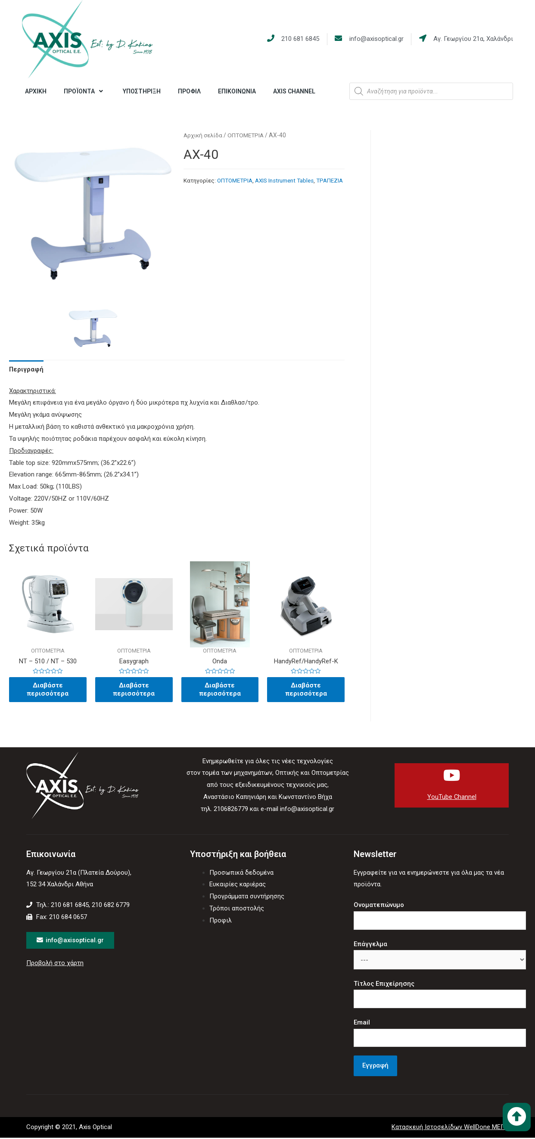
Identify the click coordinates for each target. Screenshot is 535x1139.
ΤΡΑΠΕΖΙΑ (329, 180)
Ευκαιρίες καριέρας (237, 885)
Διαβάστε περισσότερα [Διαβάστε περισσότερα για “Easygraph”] (134, 690)
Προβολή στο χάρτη (55, 965)
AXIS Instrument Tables (284, 180)
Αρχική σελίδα (204, 135)
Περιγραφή (26, 369)
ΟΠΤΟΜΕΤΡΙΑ (248, 135)
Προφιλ (220, 921)
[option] (93, 330)
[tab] (26, 369)
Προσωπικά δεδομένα (241, 874)
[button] (517, 1117)
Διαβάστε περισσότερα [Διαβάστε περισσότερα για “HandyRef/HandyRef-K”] (306, 690)
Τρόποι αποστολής (236, 909)
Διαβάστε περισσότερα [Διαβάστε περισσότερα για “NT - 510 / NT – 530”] (48, 690)
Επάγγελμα (370, 945)
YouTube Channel (451, 798)
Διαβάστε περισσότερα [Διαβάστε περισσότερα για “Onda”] (220, 690)
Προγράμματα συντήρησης (246, 897)
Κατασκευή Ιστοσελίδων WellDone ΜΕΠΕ (450, 1129)
